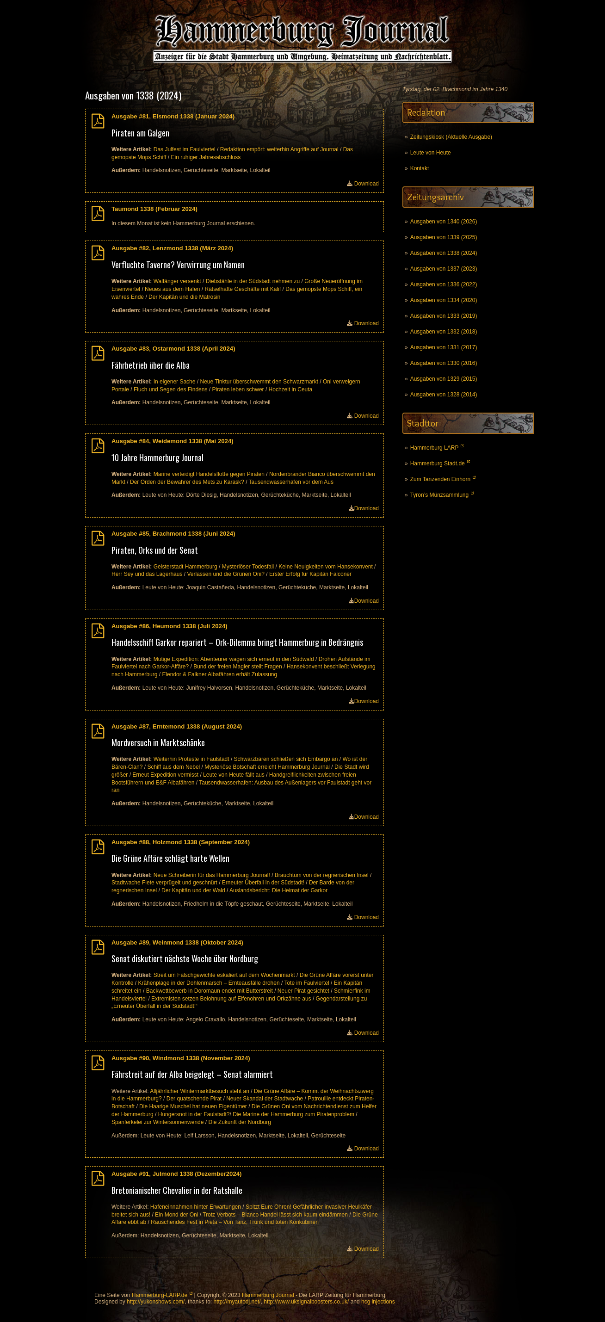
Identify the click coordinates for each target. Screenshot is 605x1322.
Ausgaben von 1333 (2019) (443, 316)
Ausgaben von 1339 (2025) (443, 237)
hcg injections (378, 1301)
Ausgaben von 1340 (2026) (443, 221)
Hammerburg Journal (268, 1295)
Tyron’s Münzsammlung (439, 495)
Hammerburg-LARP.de (160, 1295)
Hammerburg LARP (434, 448)
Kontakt (419, 168)
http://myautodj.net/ (236, 1301)
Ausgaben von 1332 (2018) (443, 331)
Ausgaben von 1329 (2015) (443, 379)
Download (366, 183)
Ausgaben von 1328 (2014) (443, 394)
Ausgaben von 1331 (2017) (443, 347)
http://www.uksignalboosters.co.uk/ (306, 1301)
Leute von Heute (430, 152)
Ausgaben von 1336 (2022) (443, 284)
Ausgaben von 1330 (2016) (443, 363)
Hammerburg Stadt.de (437, 463)
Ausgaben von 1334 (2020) (443, 300)
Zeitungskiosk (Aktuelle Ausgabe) (451, 137)
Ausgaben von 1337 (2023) (443, 269)
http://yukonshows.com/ (156, 1301)
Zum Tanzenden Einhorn (440, 479)
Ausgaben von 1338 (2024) (443, 253)
